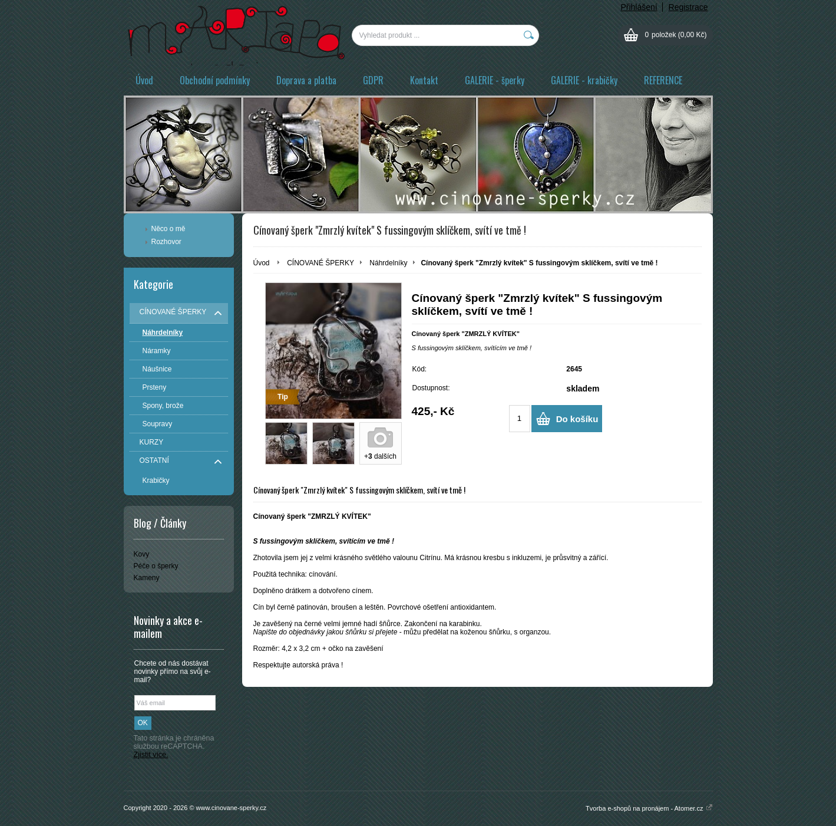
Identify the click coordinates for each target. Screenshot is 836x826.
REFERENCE (663, 80)
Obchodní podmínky (215, 80)
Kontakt (424, 80)
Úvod (144, 80)
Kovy (142, 554)
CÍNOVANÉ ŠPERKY (320, 263)
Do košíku (577, 419)
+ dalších (380, 456)
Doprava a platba (306, 80)
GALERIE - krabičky (584, 80)
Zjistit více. (151, 755)
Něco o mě (168, 229)
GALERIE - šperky (494, 80)
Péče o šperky (156, 566)
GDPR (373, 80)
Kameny (147, 578)
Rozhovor (166, 242)
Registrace (688, 7)
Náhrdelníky (388, 263)
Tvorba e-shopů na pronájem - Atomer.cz (649, 808)
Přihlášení (638, 7)
